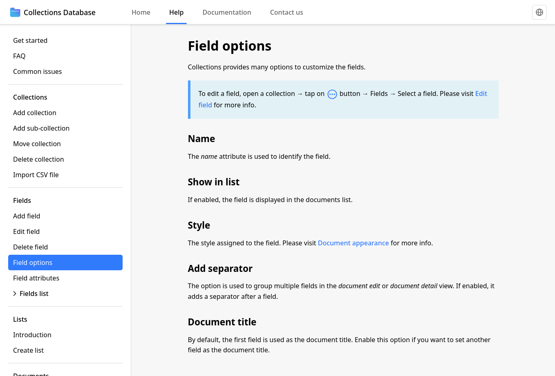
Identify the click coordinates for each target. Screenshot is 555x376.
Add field (26, 215)
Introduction (32, 334)
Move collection (37, 143)
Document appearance (353, 242)
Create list (28, 350)
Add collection (34, 112)
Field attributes (36, 278)
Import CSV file (36, 174)
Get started (30, 40)
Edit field (26, 231)
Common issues (37, 71)
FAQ (19, 55)
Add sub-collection (41, 128)
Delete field (30, 247)
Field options (32, 262)
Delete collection (38, 159)
